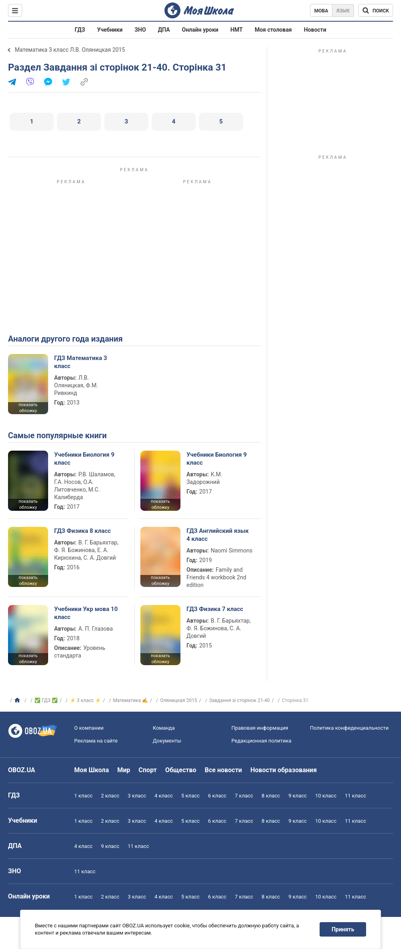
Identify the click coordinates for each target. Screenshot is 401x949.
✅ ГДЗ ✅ (46, 700)
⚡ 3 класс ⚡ (85, 700)
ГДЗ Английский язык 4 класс (217, 534)
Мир (123, 770)
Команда (164, 728)
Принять (343, 929)
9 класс (297, 796)
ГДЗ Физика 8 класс (82, 530)
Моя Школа (91, 770)
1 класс (83, 796)
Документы (167, 741)
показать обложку (27, 407)
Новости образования (283, 770)
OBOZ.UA (21, 770)
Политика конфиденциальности (349, 728)
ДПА (164, 29)
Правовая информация (259, 728)
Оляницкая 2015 (178, 700)
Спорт (148, 770)
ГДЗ (80, 29)
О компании (88, 728)
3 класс (137, 796)
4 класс (163, 796)
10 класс (325, 796)
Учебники (110, 29)
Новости (315, 29)
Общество (180, 770)
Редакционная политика (261, 741)
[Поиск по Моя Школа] (375, 10)
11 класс (355, 796)
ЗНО (140, 29)
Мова (321, 11)
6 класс (217, 796)
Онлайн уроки (200, 29)
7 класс (244, 796)
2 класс (110, 796)
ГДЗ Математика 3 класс (80, 362)
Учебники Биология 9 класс (84, 458)
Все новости (223, 770)
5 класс (190, 796)
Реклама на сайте (95, 741)
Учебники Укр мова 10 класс (86, 613)
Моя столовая (273, 29)
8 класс (270, 796)
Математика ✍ (130, 700)
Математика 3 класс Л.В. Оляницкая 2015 (70, 50)
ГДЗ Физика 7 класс (214, 609)
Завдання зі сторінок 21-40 (239, 700)
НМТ (237, 29)
